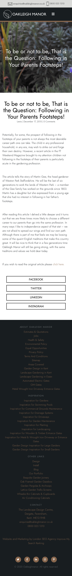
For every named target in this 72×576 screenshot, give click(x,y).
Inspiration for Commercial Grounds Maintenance (36, 409)
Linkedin (36, 297)
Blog (36, 469)
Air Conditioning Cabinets (36, 498)
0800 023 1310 (57, 3)
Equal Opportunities (36, 348)
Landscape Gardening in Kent (36, 372)
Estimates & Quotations (36, 332)
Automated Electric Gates (36, 381)
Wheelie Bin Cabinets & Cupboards (36, 494)
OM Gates (36, 385)
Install (36, 465)
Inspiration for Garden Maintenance (36, 421)
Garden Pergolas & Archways (36, 486)
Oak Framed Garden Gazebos (36, 481)
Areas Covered (36, 364)
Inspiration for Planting (36, 425)
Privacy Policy (36, 352)
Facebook (36, 279)
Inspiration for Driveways (36, 417)
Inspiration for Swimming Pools (36, 405)
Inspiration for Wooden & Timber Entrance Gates (36, 433)
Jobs (36, 336)
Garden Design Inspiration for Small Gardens (36, 449)
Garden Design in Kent (36, 368)
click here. (58, 264)
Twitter (36, 288)
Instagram (36, 306)
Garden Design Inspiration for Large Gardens (36, 445)
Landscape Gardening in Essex (36, 376)
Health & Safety (36, 340)
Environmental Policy (36, 344)
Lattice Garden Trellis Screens (36, 490)
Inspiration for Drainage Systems (36, 413)
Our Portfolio (36, 473)
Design (36, 461)
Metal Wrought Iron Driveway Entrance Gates (36, 389)
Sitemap (36, 360)
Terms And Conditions (36, 356)
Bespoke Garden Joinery (36, 477)
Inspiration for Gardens (36, 400)
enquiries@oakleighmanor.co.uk (29, 3)
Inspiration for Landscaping (36, 429)
